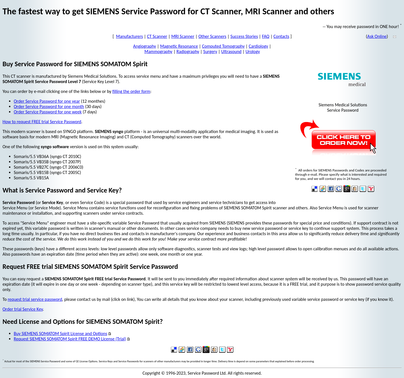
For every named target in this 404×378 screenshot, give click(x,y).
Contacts (281, 36)
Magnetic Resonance (179, 46)
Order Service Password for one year (47, 101)
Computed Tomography (223, 46)
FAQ (265, 36)
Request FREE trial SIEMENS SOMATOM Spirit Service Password (90, 266)
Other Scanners (212, 36)
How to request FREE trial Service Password (42, 121)
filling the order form (131, 91)
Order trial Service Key (23, 309)
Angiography (144, 46)
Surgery (210, 51)
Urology (252, 51)
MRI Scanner (182, 36)
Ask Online (377, 36)
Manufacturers (129, 36)
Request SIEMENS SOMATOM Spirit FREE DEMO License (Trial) (70, 339)
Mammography (158, 51)
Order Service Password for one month (49, 106)
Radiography (187, 51)
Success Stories (244, 36)
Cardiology (258, 46)
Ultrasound (231, 51)
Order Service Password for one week (48, 111)
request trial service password (35, 299)
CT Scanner (157, 36)
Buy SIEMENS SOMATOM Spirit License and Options (60, 333)
